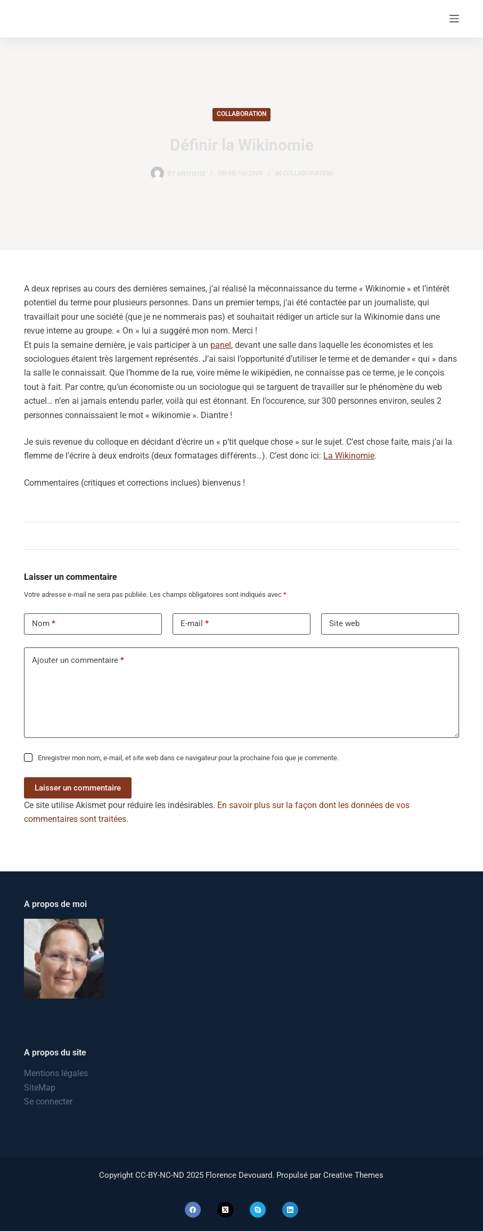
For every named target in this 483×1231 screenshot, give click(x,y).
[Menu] (454, 18)
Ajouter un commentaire (78, 660)
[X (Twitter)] (225, 1210)
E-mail (195, 623)
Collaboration (241, 114)
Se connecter (48, 1101)
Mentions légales (56, 1073)
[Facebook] (193, 1210)
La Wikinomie (348, 456)
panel (220, 345)
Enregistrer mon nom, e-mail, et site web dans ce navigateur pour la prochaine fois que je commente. (188, 758)
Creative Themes (353, 1175)
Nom (43, 623)
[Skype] (258, 1210)
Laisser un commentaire (78, 788)
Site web (344, 623)
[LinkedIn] (290, 1210)
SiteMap (39, 1088)
